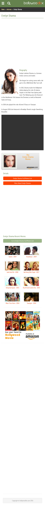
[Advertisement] (22, 42)
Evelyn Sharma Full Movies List (22, 178)
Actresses (9, 9)
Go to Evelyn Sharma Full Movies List (22, 241)
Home (3, 9)
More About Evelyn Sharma (22, 183)
